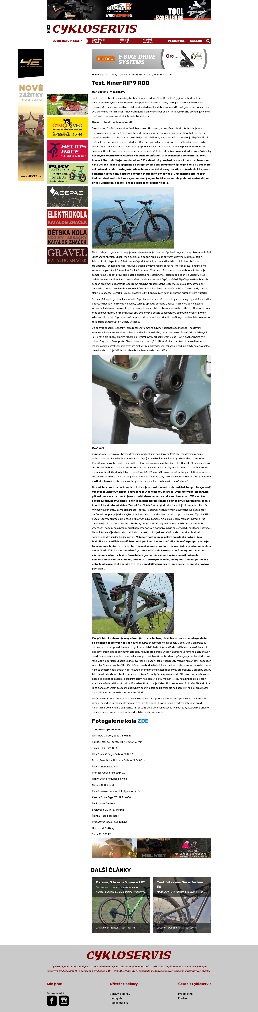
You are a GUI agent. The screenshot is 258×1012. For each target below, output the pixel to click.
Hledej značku (147, 41)
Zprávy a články (98, 41)
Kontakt (196, 40)
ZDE (143, 721)
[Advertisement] (67, 69)
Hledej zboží (124, 41)
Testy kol (137, 74)
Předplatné (176, 40)
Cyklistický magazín (67, 41)
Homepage (98, 74)
